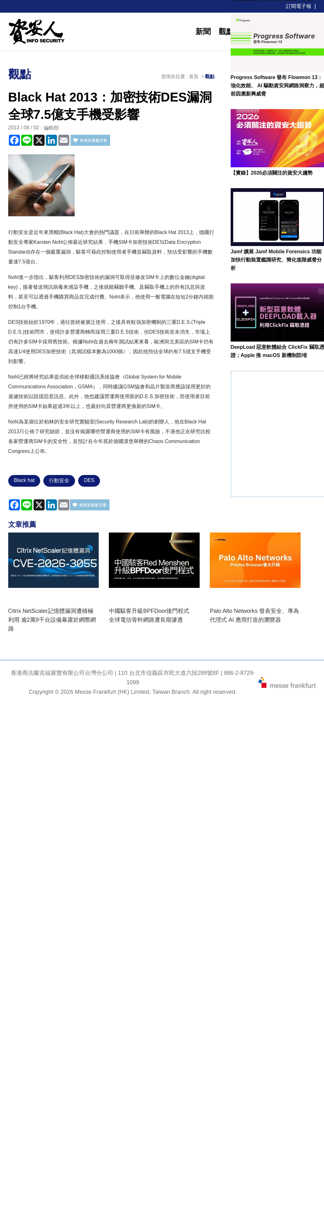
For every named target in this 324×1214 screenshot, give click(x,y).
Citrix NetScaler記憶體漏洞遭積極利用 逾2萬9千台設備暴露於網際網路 (52, 620)
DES (89, 480)
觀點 (226, 31)
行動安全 (59, 480)
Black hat (24, 480)
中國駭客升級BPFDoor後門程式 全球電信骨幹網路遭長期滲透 (152, 615)
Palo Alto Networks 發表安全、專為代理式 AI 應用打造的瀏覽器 (254, 615)
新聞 (203, 31)
